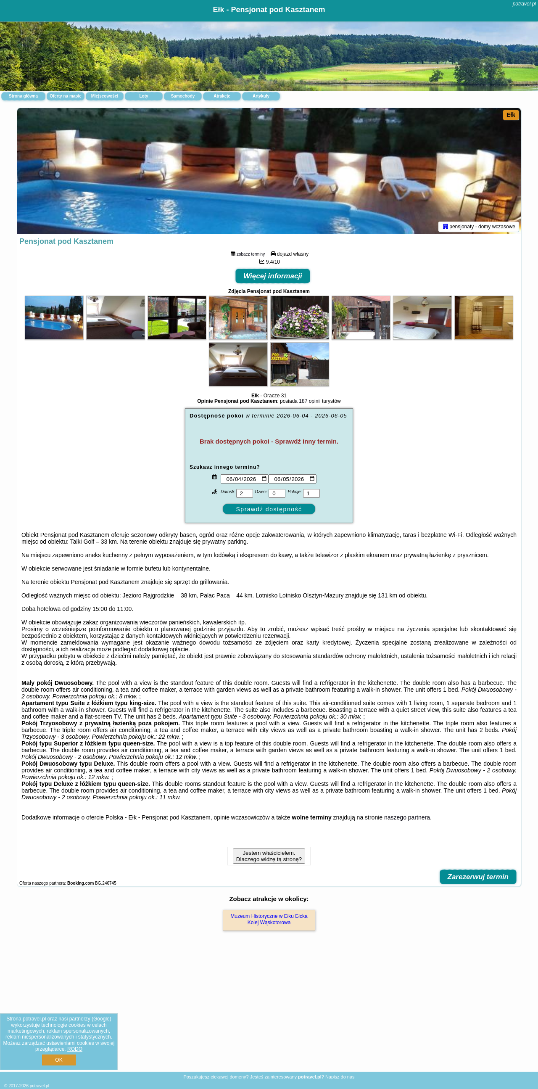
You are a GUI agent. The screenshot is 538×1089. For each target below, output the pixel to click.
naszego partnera (407, 817)
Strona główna (23, 96)
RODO (74, 1049)
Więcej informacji (272, 276)
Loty (143, 96)
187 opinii (309, 401)
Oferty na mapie (66, 96)
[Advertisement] (269, 1010)
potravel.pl (524, 4)
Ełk (510, 114)
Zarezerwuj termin (478, 877)
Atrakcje (222, 96)
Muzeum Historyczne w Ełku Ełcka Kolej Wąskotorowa (268, 919)
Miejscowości (104, 96)
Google (101, 1019)
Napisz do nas (340, 1076)
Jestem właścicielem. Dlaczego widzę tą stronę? (269, 856)
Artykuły (261, 96)
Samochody (183, 96)
